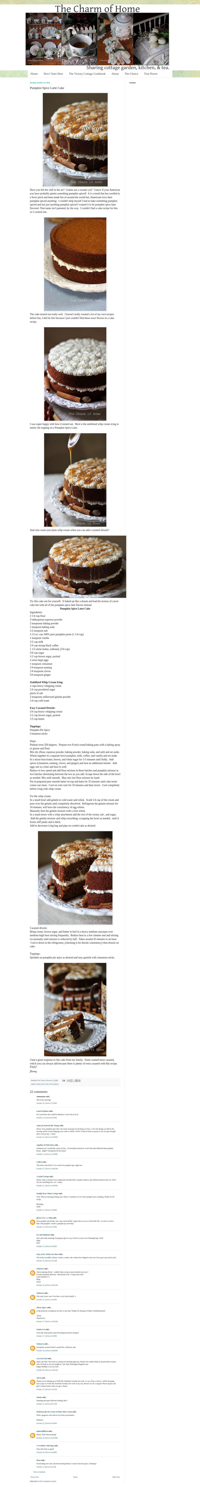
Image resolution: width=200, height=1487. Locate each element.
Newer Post (35, 1477)
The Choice (131, 73)
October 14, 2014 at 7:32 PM (47, 1103)
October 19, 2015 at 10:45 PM (47, 1438)
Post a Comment (39, 1472)
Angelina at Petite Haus (45, 1145)
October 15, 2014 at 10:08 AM (47, 1169)
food (50, 1084)
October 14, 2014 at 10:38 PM (47, 1137)
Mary (39, 1460)
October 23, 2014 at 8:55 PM (47, 1423)
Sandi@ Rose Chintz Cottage (47, 1193)
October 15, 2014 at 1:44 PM (47, 1210)
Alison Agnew (42, 1308)
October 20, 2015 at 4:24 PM (47, 1452)
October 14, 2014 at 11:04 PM (47, 1154)
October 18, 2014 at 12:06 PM (47, 1351)
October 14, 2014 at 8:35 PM (47, 1118)
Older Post (116, 1477)
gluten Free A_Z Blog (44, 1218)
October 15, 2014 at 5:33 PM (47, 1227)
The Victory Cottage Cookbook (87, 73)
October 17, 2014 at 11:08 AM (47, 1322)
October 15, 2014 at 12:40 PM (47, 1186)
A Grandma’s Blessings (45, 1446)
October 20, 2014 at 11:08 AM (47, 1370)
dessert (43, 1084)
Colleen (39, 1162)
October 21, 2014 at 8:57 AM (47, 1404)
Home (34, 73)
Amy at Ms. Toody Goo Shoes (48, 1254)
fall (47, 1084)
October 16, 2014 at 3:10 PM (47, 1300)
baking (38, 1084)
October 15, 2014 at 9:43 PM (47, 1246)
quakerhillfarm (42, 1431)
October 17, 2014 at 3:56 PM (47, 1336)
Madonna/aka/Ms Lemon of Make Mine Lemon (54, 1412)
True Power (151, 73)
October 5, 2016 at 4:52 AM (46, 1467)
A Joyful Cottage (43, 1177)
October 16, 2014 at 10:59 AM (47, 1285)
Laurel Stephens (43, 1111)
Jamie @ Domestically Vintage (48, 1126)
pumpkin (55, 1084)
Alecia (39, 1378)
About (115, 73)
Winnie (39, 1397)
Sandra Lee (41, 1329)
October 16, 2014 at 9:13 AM (47, 1261)
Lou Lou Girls (42, 1358)
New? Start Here (53, 73)
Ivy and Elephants (43, 1235)
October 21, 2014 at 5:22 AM (47, 1389)
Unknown (40, 1269)
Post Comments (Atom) (48, 1481)
